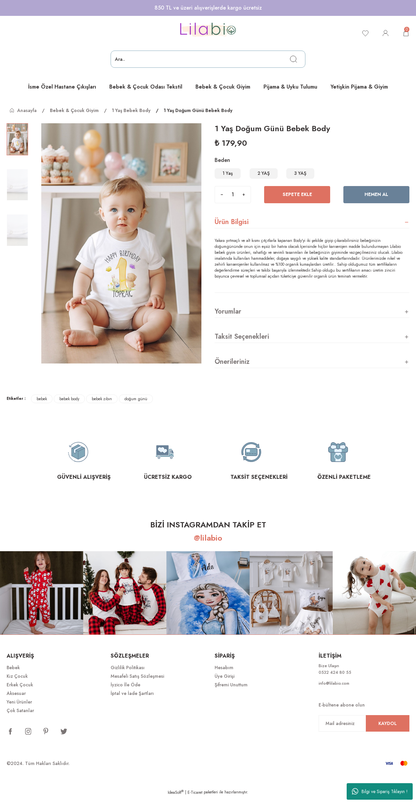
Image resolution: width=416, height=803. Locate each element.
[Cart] (405, 33)
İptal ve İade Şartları (132, 699)
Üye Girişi (224, 682)
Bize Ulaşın (330, 672)
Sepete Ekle (297, 200)
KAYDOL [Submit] (387, 731)
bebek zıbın (102, 405)
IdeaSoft (176, 798)
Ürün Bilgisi (232, 228)
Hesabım (224, 673)
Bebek (13, 673)
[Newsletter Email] (364, 731)
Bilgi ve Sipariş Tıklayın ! (380, 791)
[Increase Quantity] (244, 200)
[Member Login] (384, 33)
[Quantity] (233, 200)
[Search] (208, 59)
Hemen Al (377, 200)
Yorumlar (228, 317)
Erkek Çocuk (20, 690)
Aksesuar (16, 699)
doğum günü (135, 405)
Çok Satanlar (20, 716)
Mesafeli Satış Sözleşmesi (137, 682)
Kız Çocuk (17, 682)
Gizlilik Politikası (128, 673)
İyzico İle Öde (125, 690)
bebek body (69, 405)
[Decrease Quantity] (222, 200)
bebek (42, 405)
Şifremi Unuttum (231, 690)
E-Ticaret (195, 798)
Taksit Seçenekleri (242, 342)
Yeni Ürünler (19, 708)
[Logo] (208, 29)
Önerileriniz (232, 367)
